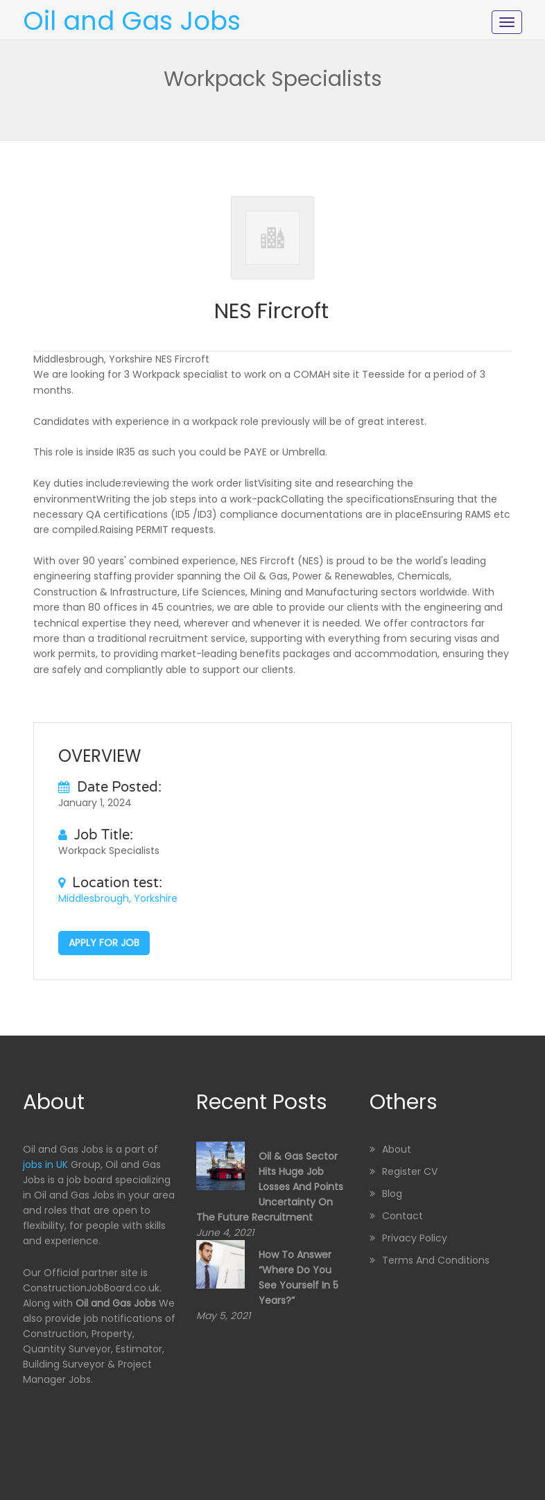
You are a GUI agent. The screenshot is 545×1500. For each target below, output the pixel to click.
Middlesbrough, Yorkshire (118, 898)
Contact (402, 1216)
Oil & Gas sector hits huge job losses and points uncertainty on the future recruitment (269, 1186)
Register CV (410, 1171)
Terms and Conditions (436, 1260)
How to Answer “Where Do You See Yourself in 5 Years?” (298, 1277)
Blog (392, 1194)
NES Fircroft (271, 311)
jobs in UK (45, 1164)
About (396, 1149)
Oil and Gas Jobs (132, 21)
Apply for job (104, 943)
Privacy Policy (414, 1238)
